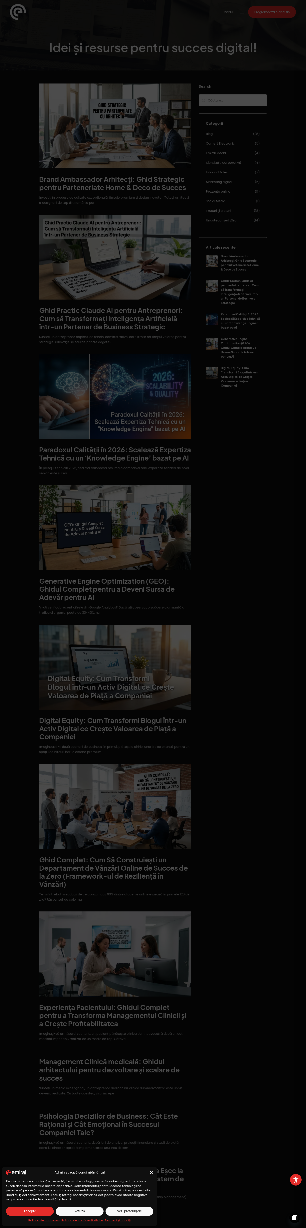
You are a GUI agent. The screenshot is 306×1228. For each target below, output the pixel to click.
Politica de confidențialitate (82, 1220)
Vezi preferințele (129, 1211)
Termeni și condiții (118, 1220)
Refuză (80, 1211)
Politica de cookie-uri (44, 1220)
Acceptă (30, 1211)
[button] (151, 1173)
